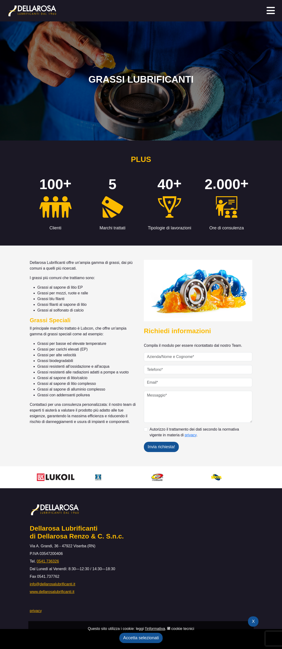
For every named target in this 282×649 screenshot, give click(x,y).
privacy (191, 435)
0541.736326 (48, 561)
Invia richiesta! (161, 446)
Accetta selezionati (141, 637)
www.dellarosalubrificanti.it (52, 592)
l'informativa (155, 629)
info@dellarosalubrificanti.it (52, 584)
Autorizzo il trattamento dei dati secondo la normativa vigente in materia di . (194, 432)
